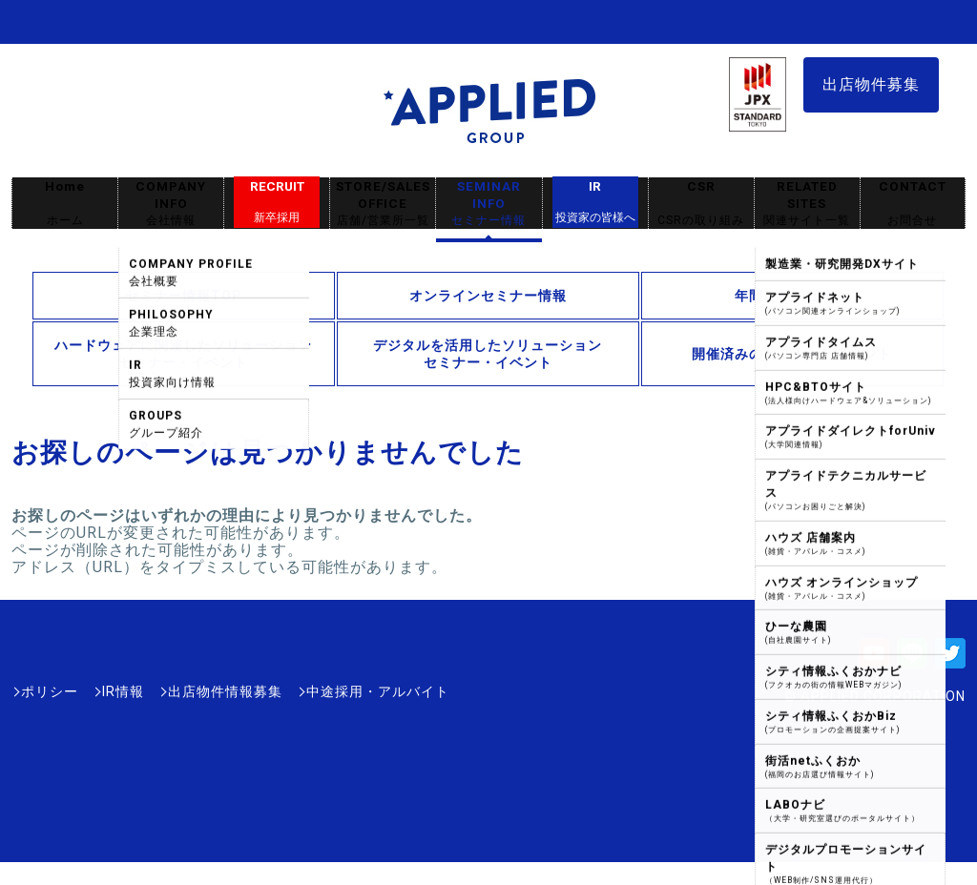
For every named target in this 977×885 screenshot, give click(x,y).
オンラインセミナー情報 (488, 295)
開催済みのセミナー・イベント (792, 353)
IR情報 (123, 691)
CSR (701, 203)
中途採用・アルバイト (377, 691)
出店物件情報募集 (225, 691)
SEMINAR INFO (488, 203)
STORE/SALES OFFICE (383, 203)
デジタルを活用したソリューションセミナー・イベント (487, 354)
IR (595, 202)
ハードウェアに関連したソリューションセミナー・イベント (183, 354)
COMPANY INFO (170, 203)
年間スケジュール (792, 295)
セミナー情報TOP (183, 295)
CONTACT (912, 203)
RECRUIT (277, 202)
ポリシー (49, 691)
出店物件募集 (871, 84)
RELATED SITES (807, 203)
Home (65, 203)
